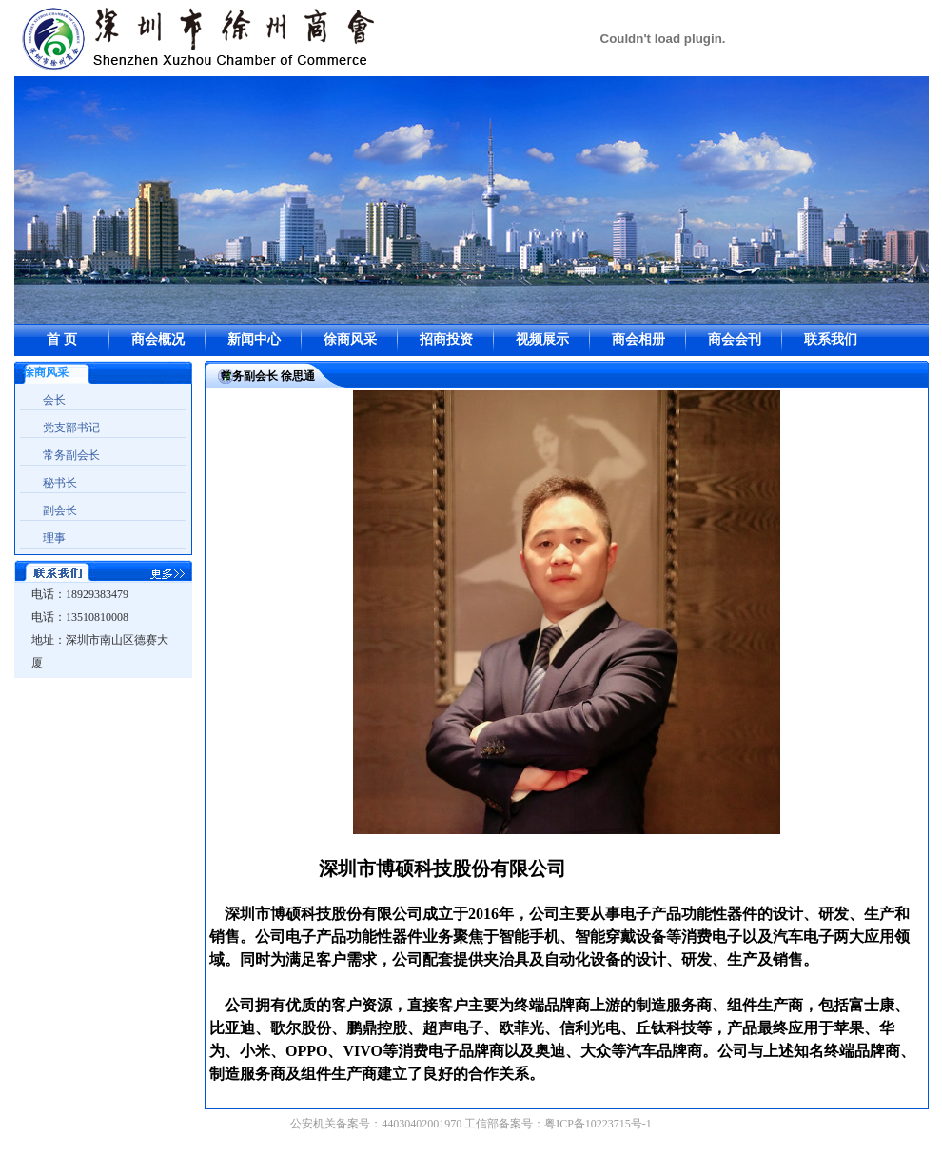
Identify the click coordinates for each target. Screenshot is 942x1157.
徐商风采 (350, 339)
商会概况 (158, 339)
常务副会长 (71, 455)
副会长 (60, 510)
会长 (54, 400)
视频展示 (542, 339)
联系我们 (830, 339)
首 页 (62, 339)
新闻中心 (254, 339)
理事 (54, 538)
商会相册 (638, 339)
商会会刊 (734, 339)
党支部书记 (71, 427)
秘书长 (60, 482)
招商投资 (446, 339)
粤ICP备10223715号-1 (598, 1123)
